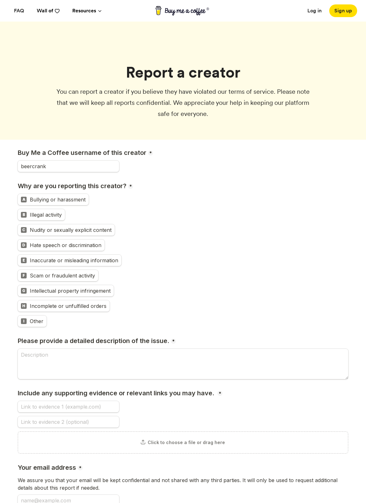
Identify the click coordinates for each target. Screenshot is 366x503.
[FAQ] (19, 10)
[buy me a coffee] (183, 11)
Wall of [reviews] (48, 11)
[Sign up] (343, 10)
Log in (314, 11)
